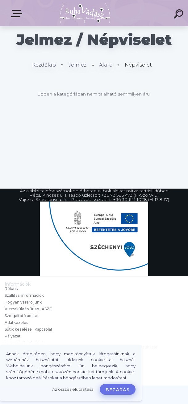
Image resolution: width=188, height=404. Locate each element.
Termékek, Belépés (18, 13)
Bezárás (118, 389)
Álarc (105, 65)
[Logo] (84, 13)
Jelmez (77, 65)
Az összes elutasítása (73, 389)
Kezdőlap (44, 65)
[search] (179, 15)
